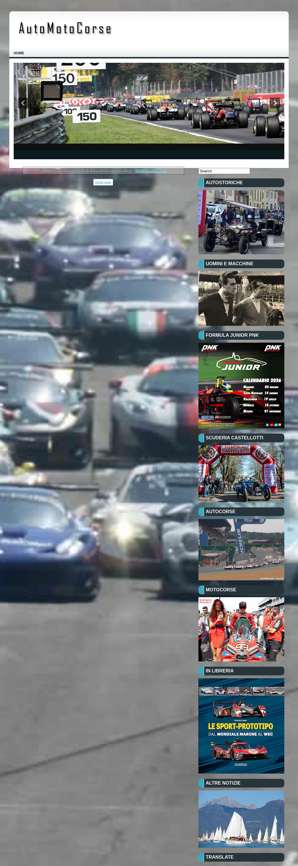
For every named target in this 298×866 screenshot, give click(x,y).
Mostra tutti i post (151, 170)
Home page (103, 182)
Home (19, 53)
